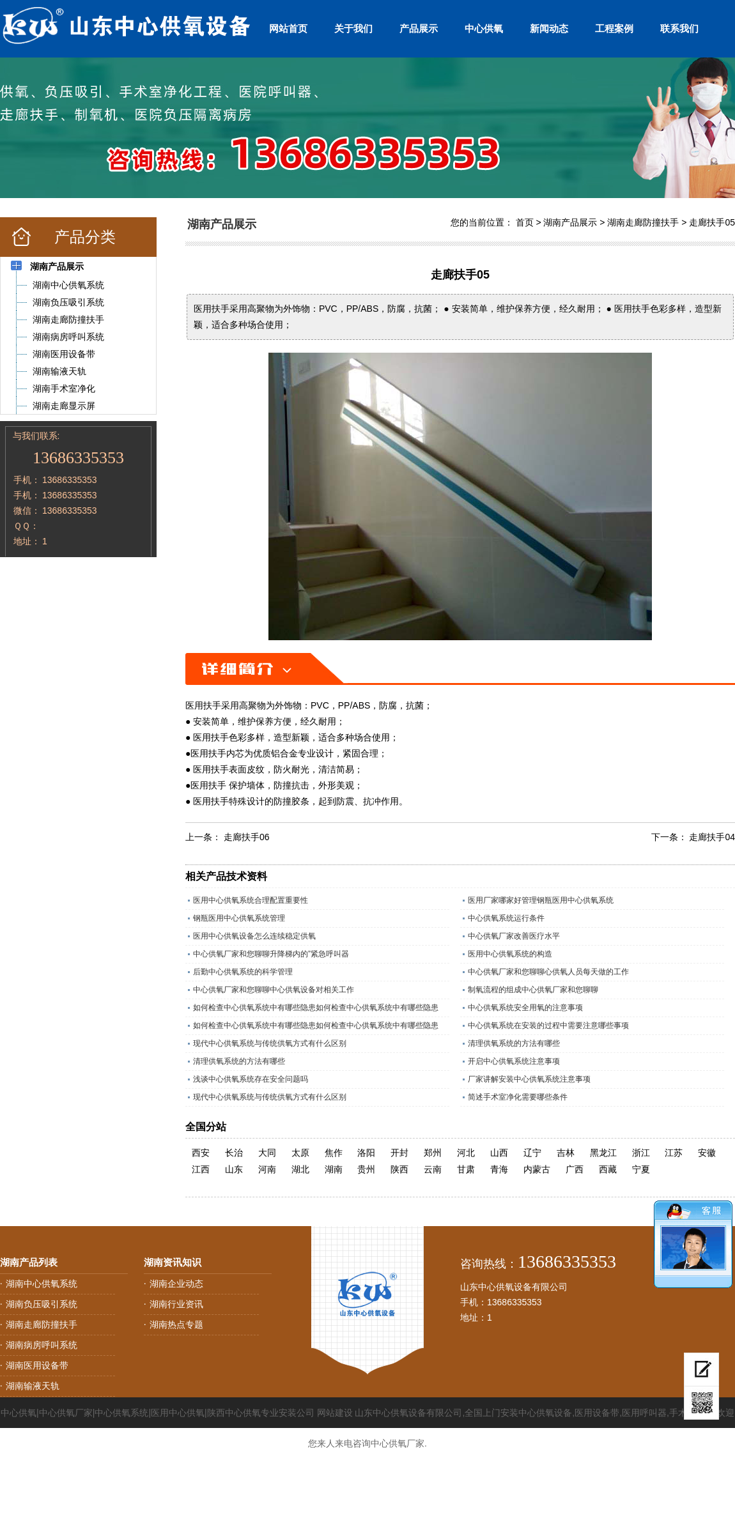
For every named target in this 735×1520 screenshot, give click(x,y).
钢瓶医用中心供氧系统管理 (239, 918)
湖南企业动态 (176, 1283)
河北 (466, 1153)
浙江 (641, 1153)
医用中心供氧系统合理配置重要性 (250, 900)
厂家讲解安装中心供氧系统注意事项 (529, 1079)
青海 (499, 1169)
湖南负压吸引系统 (41, 1304)
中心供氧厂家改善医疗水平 (514, 936)
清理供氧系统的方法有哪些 (514, 1043)
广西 (575, 1169)
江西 (201, 1169)
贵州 (366, 1169)
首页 (525, 222)
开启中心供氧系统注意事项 (514, 1061)
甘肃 (466, 1169)
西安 (201, 1153)
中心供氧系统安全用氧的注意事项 (525, 1007)
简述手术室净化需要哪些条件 (518, 1097)
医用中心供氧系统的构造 (510, 953)
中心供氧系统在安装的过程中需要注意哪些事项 (548, 1025)
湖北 (300, 1169)
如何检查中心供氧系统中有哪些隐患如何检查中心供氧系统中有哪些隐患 (315, 1007)
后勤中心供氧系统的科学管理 (243, 971)
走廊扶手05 (712, 222)
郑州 (433, 1153)
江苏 (674, 1153)
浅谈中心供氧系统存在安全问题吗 (250, 1079)
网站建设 (335, 1413)
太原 (300, 1153)
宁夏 (641, 1169)
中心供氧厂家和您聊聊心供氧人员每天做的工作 (548, 971)
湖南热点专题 (176, 1324)
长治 (234, 1153)
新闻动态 (549, 28)
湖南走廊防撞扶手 (643, 222)
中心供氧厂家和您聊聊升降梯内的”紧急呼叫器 (271, 953)
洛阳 (366, 1153)
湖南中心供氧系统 (41, 1283)
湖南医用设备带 (37, 1365)
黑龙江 (603, 1153)
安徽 (707, 1153)
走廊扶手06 (247, 837)
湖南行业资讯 (176, 1304)
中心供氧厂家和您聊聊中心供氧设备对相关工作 (273, 989)
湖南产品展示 (570, 222)
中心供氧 (484, 28)
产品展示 (418, 28)
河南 (267, 1169)
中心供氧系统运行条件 (506, 918)
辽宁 (532, 1153)
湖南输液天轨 (32, 1386)
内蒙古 (536, 1169)
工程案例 (614, 28)
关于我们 (353, 28)
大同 (267, 1153)
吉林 (566, 1153)
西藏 (608, 1169)
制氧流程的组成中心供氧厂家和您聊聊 (533, 989)
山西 (499, 1153)
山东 (234, 1169)
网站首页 (288, 28)
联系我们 (679, 28)
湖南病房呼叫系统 (41, 1345)
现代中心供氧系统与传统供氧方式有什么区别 (269, 1043)
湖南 (334, 1169)
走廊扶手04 (712, 837)
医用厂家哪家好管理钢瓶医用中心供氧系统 (541, 900)
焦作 (334, 1153)
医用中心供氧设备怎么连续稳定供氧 (254, 936)
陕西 (399, 1169)
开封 (399, 1153)
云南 (433, 1169)
